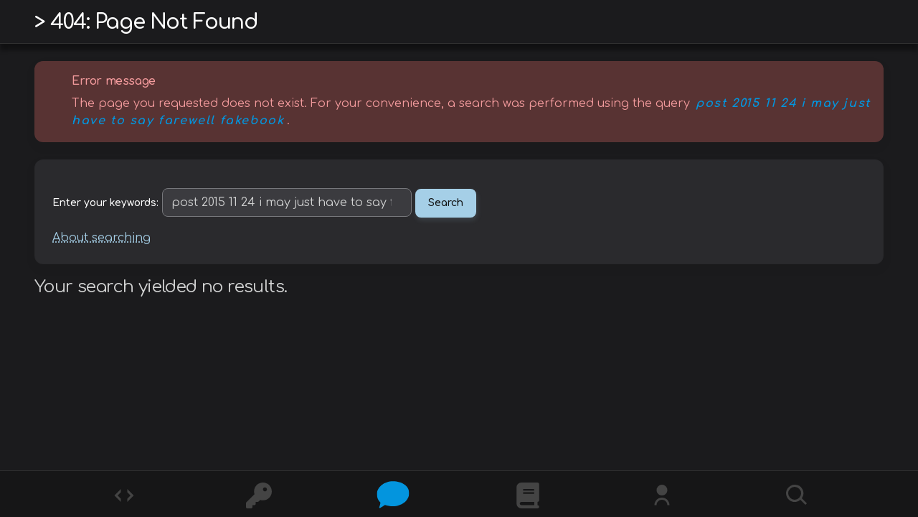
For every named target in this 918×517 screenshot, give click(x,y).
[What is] (526, 494)
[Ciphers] (257, 494)
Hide (862, 81)
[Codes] (122, 494)
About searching (101, 237)
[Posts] (391, 494)
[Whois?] (660, 494)
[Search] (795, 494)
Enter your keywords (104, 202)
